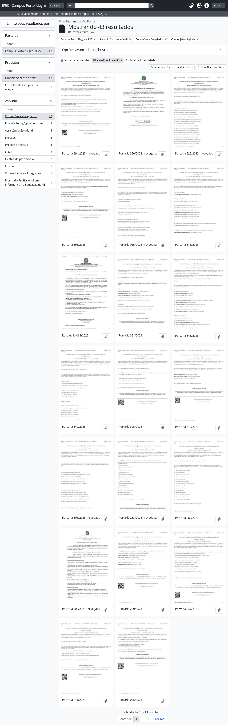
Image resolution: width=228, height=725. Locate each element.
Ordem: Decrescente (210, 67)
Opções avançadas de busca (85, 49)
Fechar (91, 21)
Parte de (11, 35)
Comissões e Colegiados (28, 117)
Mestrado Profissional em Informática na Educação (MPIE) (28, 183)
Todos (9, 44)
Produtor (12, 62)
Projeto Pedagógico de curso (28, 124)
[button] (191, 5)
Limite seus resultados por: (28, 23)
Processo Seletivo (28, 145)
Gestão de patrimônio (28, 160)
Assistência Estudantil (28, 131)
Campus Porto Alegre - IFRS (28, 51)
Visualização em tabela (140, 60)
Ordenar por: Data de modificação (171, 67)
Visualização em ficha (107, 60)
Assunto (11, 100)
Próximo (159, 719)
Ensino (28, 167)
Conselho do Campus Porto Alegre (28, 87)
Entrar (218, 5)
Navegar (55, 5)
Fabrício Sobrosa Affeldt (28, 79)
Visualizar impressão (75, 60)
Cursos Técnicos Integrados (28, 174)
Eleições (28, 138)
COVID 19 (28, 153)
